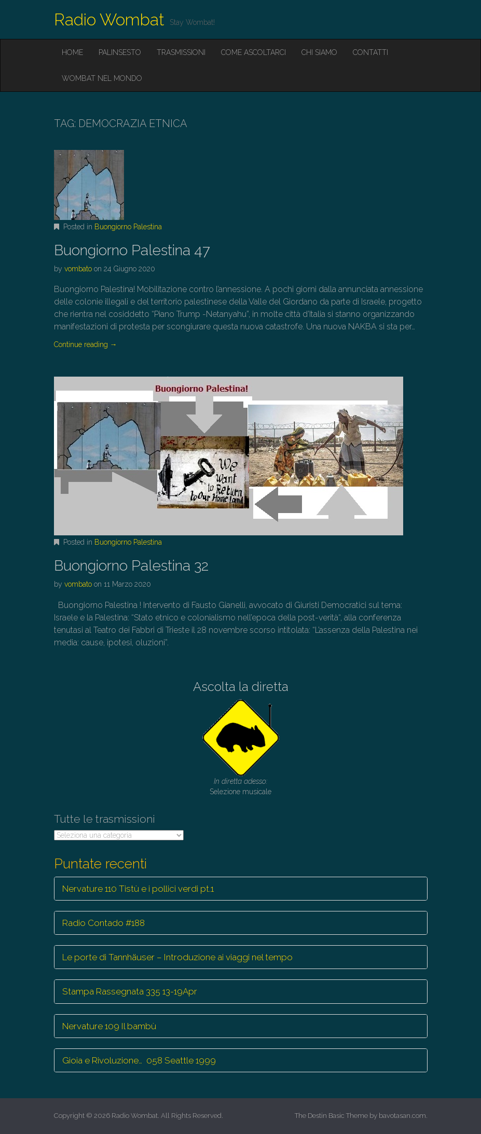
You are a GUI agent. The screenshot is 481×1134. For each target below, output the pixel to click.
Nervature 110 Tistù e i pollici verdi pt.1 (138, 888)
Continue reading (85, 344)
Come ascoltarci (253, 52)
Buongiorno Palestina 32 (131, 565)
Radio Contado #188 (103, 923)
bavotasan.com (402, 1115)
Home (72, 52)
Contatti (370, 52)
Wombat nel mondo (102, 78)
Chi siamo (319, 52)
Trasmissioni (181, 52)
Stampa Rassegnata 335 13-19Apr (129, 991)
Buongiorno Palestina (128, 227)
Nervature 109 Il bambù (109, 1026)
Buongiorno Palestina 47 (132, 250)
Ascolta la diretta (240, 686)
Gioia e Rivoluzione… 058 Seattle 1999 (139, 1060)
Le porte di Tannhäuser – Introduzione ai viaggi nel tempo (177, 957)
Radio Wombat (109, 19)
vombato (78, 269)
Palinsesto (120, 52)
